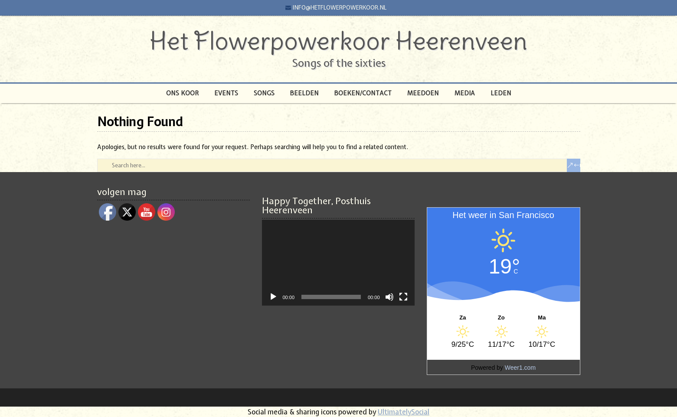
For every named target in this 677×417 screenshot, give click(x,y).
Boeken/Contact (363, 93)
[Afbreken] (389, 297)
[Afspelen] (273, 297)
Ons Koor (182, 93)
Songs (264, 93)
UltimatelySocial (403, 412)
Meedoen (423, 93)
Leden (501, 93)
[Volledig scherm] (403, 297)
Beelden (304, 93)
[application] (338, 263)
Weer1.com (520, 367)
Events (226, 93)
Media (465, 93)
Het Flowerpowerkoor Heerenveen (338, 41)
